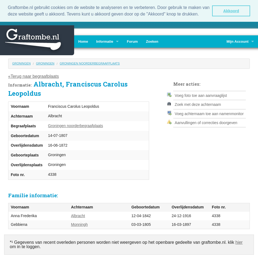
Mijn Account (237, 41)
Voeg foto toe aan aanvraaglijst (201, 95)
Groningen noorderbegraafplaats (90, 63)
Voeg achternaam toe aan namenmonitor (209, 113)
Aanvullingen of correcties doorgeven (206, 122)
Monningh (79, 224)
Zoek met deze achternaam (198, 104)
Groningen (21, 63)
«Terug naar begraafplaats (33, 76)
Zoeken (152, 41)
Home (83, 41)
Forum (132, 41)
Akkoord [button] (231, 11)
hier (239, 242)
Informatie (104, 41)
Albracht (78, 216)
